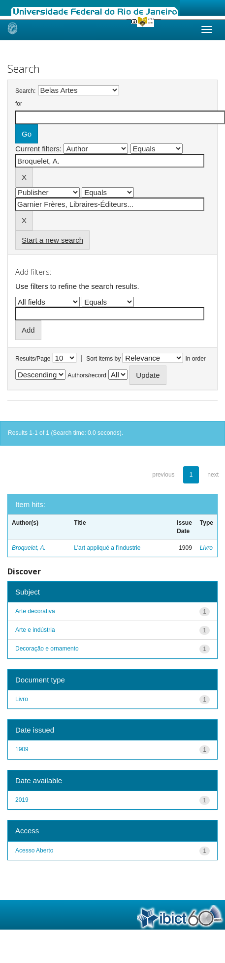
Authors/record (86, 375)
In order (196, 358)
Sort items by (103, 358)
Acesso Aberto (34, 850)
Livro (206, 547)
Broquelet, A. (29, 547)
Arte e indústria (35, 629)
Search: (25, 90)
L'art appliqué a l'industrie (107, 547)
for (18, 103)
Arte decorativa (35, 611)
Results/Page (32, 358)
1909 (22, 749)
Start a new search (52, 240)
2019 (22, 799)
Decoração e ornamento (47, 648)
